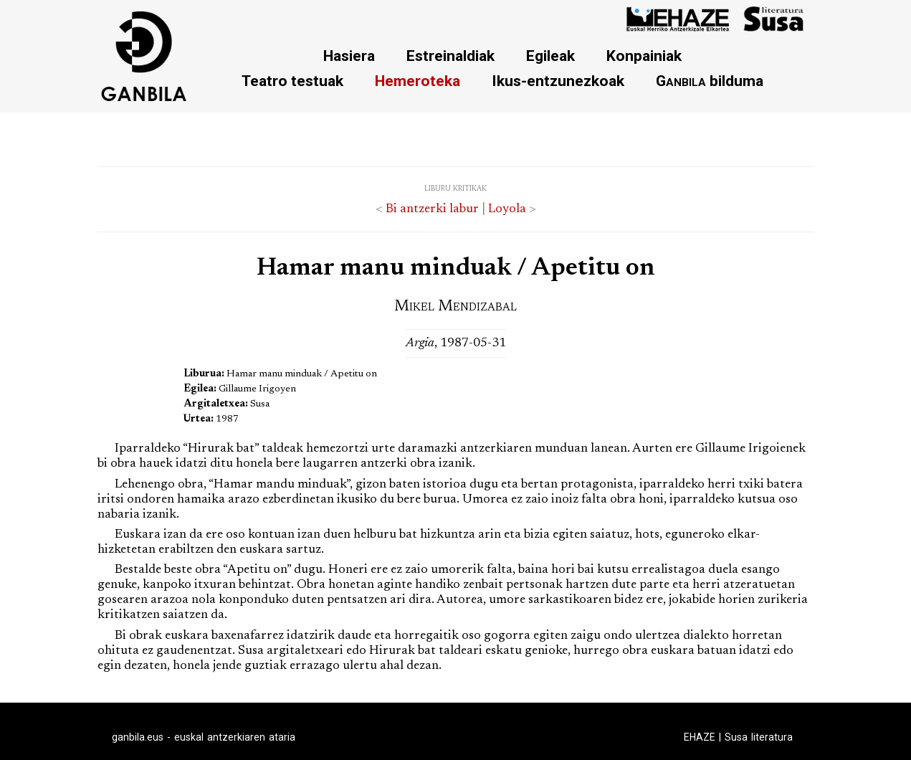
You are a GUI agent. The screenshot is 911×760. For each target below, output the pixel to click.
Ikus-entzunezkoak (558, 81)
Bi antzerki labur (432, 209)
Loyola (507, 209)
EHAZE (699, 737)
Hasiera (349, 56)
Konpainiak (644, 56)
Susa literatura (759, 737)
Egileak (550, 56)
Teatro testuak (292, 81)
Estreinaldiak (450, 56)
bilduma (709, 81)
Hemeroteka (417, 81)
